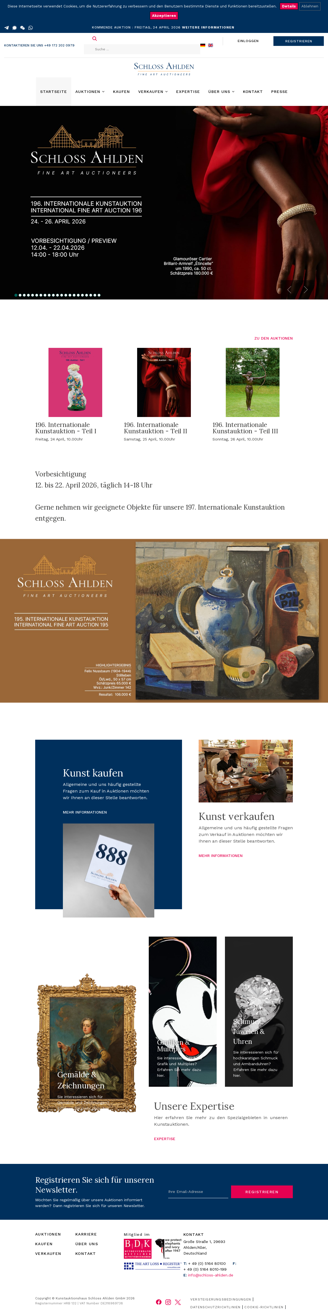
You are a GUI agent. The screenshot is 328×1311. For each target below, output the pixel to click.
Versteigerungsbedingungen (220, 1299)
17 (82, 295)
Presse (279, 91)
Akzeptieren (164, 16)
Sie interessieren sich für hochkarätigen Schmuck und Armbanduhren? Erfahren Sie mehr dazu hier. (256, 1064)
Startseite (53, 91)
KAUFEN (44, 1244)
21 (99, 295)
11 (57, 295)
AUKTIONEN (48, 1234)
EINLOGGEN (248, 41)
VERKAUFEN (48, 1253)
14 (69, 295)
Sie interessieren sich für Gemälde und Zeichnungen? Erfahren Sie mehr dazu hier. (83, 1102)
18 (86, 295)
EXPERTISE (164, 1139)
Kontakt (253, 91)
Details (289, 6)
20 (94, 295)
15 (74, 295)
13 (65, 295)
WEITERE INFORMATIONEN (208, 27)
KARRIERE (86, 1234)
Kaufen (121, 91)
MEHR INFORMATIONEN (85, 812)
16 (78, 295)
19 (90, 295)
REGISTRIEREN (298, 41)
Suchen (94, 38)
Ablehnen (309, 6)
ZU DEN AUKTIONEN (273, 338)
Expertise (188, 91)
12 (61, 295)
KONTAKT (85, 1253)
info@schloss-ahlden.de (210, 1275)
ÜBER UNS (86, 1244)
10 (53, 295)
